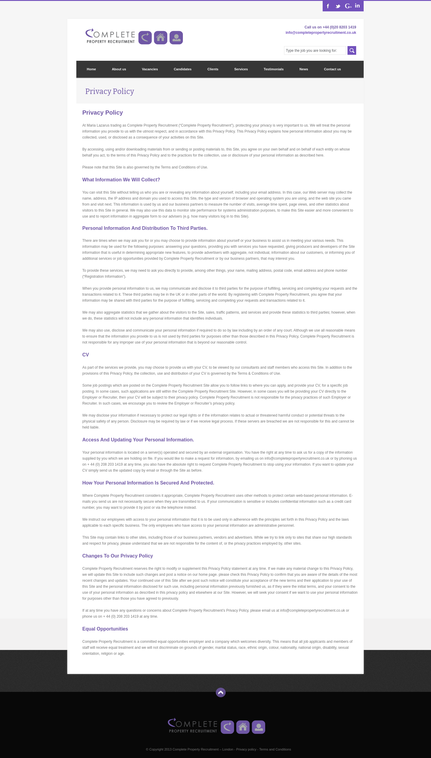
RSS (347, 6)
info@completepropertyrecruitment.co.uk (321, 33)
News (304, 69)
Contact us (332, 69)
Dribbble (357, 6)
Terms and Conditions (275, 749)
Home (91, 69)
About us (119, 69)
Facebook (328, 6)
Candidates (183, 69)
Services (241, 69)
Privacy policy (246, 749)
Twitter (338, 6)
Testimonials (273, 69)
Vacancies (150, 69)
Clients (212, 69)
